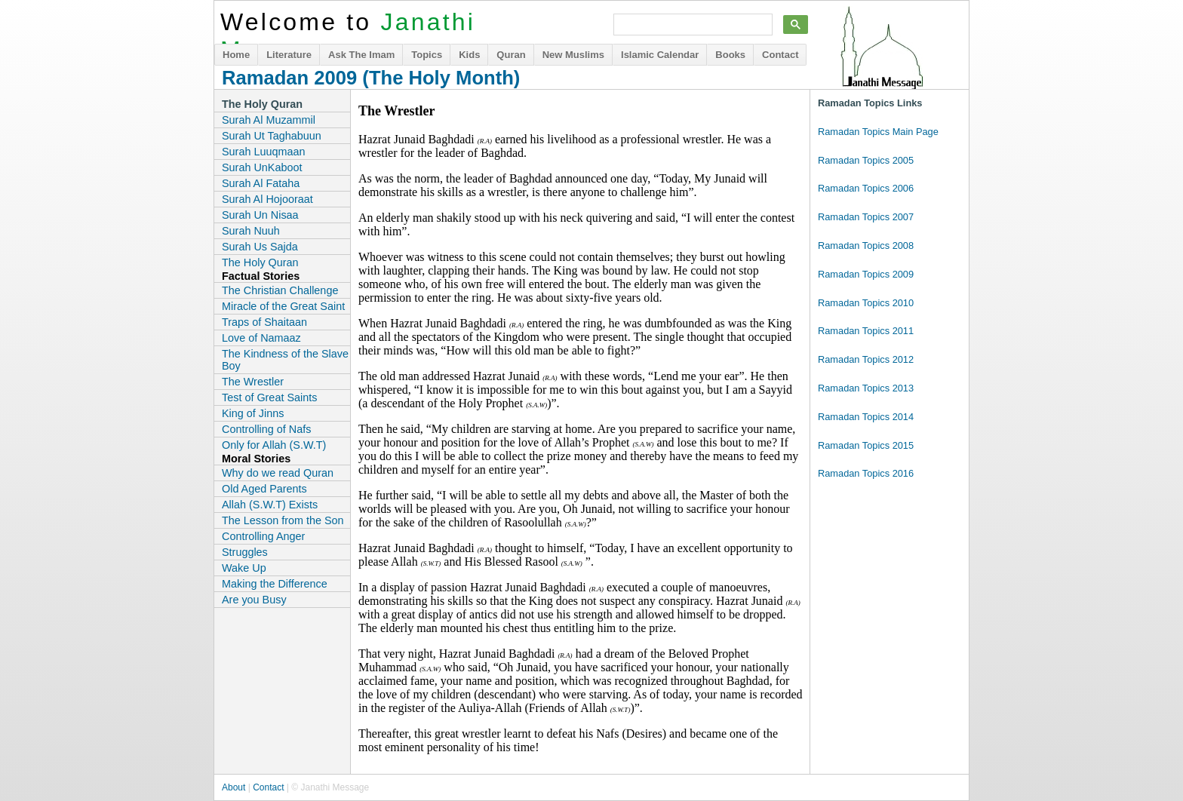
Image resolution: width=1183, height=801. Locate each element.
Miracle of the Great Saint (283, 306)
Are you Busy (254, 600)
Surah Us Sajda (260, 247)
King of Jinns (253, 413)
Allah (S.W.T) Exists (270, 505)
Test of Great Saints (269, 397)
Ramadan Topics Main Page (878, 131)
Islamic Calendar (660, 54)
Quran (510, 54)
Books (730, 54)
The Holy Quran (260, 262)
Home (236, 54)
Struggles (245, 552)
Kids (469, 54)
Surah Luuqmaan (263, 152)
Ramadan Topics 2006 (866, 188)
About (233, 787)
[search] (691, 25)
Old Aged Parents (264, 489)
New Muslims (573, 54)
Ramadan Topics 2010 (866, 302)
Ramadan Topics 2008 (866, 245)
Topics (426, 54)
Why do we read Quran (277, 473)
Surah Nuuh (251, 231)
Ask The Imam (361, 54)
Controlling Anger (263, 536)
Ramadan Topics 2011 (866, 330)
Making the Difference (274, 584)
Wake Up (244, 568)
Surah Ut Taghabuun (271, 136)
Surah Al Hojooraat (267, 199)
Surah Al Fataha (261, 183)
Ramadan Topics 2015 (866, 445)
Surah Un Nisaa (260, 215)
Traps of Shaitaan (264, 322)
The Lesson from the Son (283, 520)
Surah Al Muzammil (268, 120)
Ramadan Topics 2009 (866, 274)
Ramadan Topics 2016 (866, 473)
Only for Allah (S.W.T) (274, 445)
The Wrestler (253, 382)
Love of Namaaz (261, 338)
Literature (289, 54)
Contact (780, 54)
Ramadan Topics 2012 (866, 359)
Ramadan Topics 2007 (866, 216)
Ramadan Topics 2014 (866, 416)
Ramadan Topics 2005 (866, 160)
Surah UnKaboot (262, 167)
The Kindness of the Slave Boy (285, 360)
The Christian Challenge (280, 290)
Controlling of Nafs (266, 429)
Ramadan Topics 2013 (866, 388)
